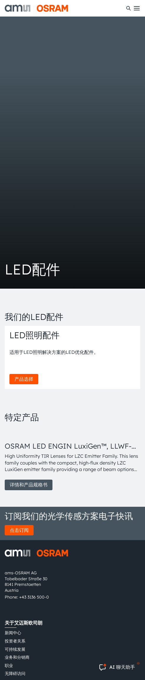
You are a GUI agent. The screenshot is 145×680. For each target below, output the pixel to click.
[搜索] (128, 8)
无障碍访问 (15, 673)
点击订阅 (19, 530)
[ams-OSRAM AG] (36, 8)
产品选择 (23, 379)
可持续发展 (15, 649)
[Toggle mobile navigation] (136, 8)
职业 (9, 665)
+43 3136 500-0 (34, 597)
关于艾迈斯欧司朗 (23, 623)
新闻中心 (13, 632)
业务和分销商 (17, 657)
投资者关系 (15, 641)
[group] (72, 459)
